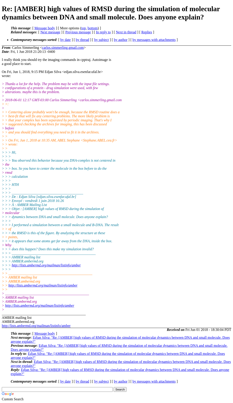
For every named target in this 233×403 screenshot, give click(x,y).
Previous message (78, 32)
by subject (101, 40)
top (83, 28)
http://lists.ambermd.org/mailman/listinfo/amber (46, 265)
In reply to (103, 32)
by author (120, 40)
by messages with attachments (154, 40)
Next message (50, 32)
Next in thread (126, 32)
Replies (146, 32)
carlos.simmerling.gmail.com (63, 47)
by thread (82, 40)
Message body (44, 28)
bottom (92, 28)
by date (65, 40)
